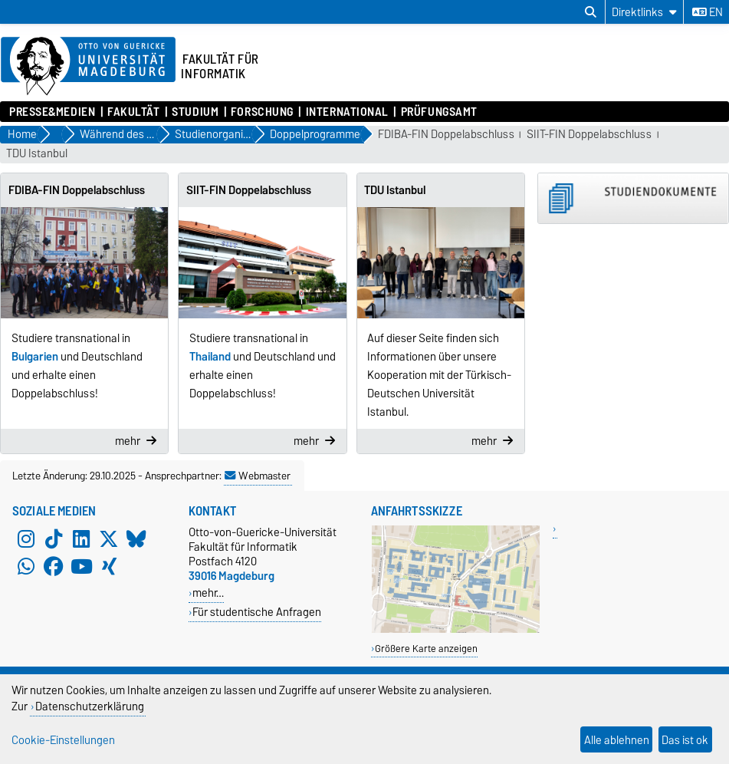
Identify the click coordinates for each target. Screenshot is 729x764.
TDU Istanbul (36, 154)
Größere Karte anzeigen (426, 649)
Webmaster (258, 475)
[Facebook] (53, 566)
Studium (195, 112)
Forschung (262, 112)
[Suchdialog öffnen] (591, 12)
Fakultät (133, 112)
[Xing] (109, 566)
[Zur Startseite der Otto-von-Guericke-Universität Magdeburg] (88, 66)
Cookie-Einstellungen (63, 739)
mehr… (208, 592)
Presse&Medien (52, 112)
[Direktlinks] (644, 12)
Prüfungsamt (439, 112)
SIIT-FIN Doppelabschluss (589, 134)
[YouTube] (81, 566)
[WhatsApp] (26, 566)
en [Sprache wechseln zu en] (707, 12)
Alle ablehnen (616, 739)
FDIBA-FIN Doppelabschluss (446, 134)
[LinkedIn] (81, 538)
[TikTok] (53, 538)
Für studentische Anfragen (256, 611)
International (347, 112)
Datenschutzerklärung (89, 706)
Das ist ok (685, 739)
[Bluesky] (136, 538)
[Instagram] (26, 538)
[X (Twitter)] (109, 538)
